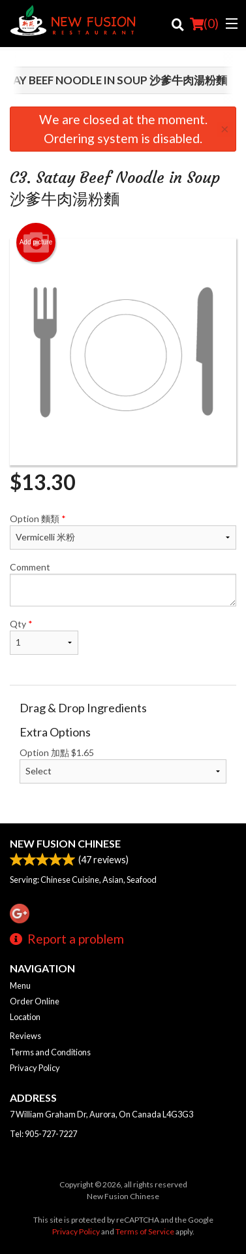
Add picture (36, 242)
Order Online (34, 1001)
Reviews (25, 1036)
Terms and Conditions (50, 1052)
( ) (204, 23)
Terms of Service (144, 1231)
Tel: (43, 1134)
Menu (20, 985)
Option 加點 (123, 765)
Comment (123, 583)
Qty (44, 636)
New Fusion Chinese (65, 843)
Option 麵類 (123, 531)
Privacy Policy (35, 1068)
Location (25, 1017)
